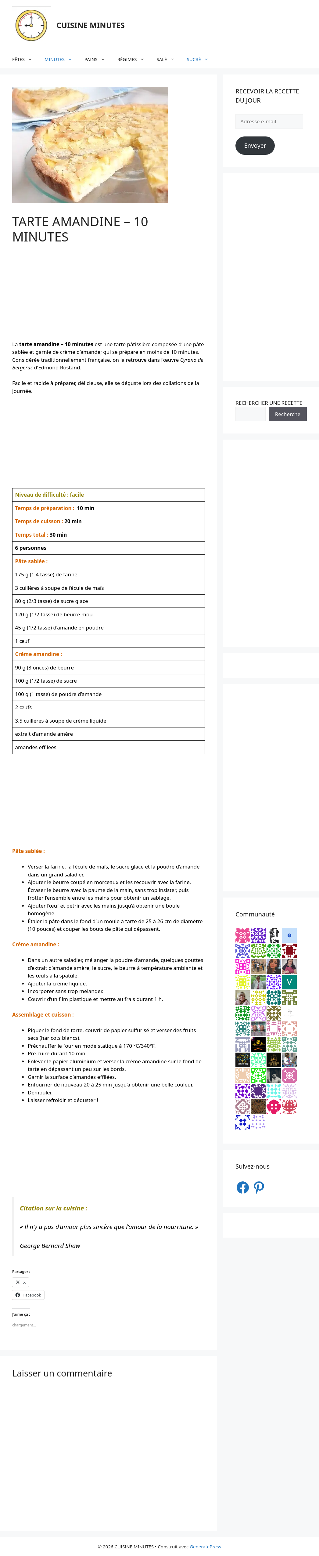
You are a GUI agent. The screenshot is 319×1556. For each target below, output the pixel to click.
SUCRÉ (201, 59)
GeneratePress (205, 1546)
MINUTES (61, 59)
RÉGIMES (134, 59)
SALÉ (169, 59)
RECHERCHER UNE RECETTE (268, 402)
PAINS (97, 59)
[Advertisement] (108, 297)
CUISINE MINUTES (90, 25)
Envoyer (255, 146)
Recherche (287, 414)
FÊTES (25, 59)
